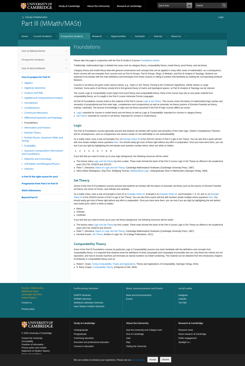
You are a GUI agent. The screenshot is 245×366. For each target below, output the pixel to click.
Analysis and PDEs (33, 92)
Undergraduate (81, 330)
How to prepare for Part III (36, 77)
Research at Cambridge (129, 6)
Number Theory (32, 132)
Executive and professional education (91, 342)
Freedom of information (32, 344)
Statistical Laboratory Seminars (88, 302)
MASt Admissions (31, 190)
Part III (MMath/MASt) (33, 52)
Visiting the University (136, 346)
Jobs (128, 338)
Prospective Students (72, 36)
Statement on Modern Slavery (35, 351)
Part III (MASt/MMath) (33, 70)
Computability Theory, (103, 267)
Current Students (42, 36)
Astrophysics (31, 102)
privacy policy (138, 360)
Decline (165, 359)
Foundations (31, 122)
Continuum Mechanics (36, 112)
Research (97, 36)
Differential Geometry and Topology (43, 117)
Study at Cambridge (69, 6)
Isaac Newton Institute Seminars (89, 306)
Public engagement (187, 338)
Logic (79, 112)
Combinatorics (32, 107)
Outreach (140, 36)
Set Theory (81, 116)
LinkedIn (182, 299)
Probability (30, 145)
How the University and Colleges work (144, 330)
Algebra (28, 82)
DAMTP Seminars (82, 295)
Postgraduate (80, 334)
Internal (158, 36)
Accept (152, 359)
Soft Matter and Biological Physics (42, 163)
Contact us (26, 302)
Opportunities (118, 36)
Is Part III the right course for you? (40, 176)
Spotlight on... (184, 342)
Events (129, 299)
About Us (176, 36)
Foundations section (149, 60)
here (116, 142)
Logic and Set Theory (103, 161)
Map (128, 342)
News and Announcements (139, 295)
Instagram (183, 295)
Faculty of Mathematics (36, 17)
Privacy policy (27, 309)
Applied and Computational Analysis (43, 97)
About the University (98, 6)
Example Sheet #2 (136, 194)
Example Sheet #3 (131, 139)
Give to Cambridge (135, 334)
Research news (185, 330)
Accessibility (27, 341)
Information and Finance (37, 127)
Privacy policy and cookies (34, 347)
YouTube (182, 302)
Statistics (29, 168)
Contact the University (31, 338)
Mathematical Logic (139, 171)
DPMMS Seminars (82, 299)
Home (24, 36)
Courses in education (84, 346)
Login (221, 17)
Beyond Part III (29, 197)
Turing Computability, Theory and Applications (113, 264)
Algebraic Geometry (34, 87)
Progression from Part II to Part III (40, 183)
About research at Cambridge (192, 334)
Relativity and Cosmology (37, 158)
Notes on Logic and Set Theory (110, 167)
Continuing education (84, 338)
